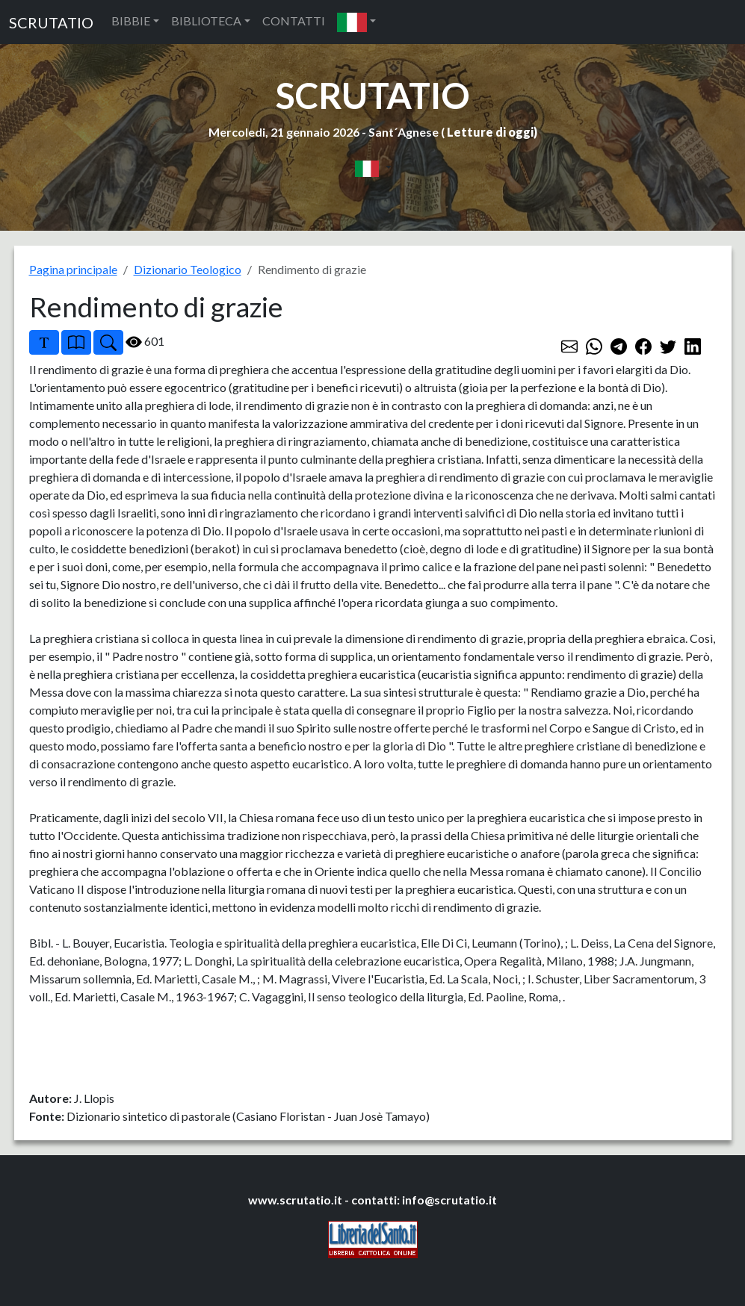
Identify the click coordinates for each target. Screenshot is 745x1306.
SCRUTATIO (51, 22)
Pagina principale (73, 269)
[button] (356, 22)
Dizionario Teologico (187, 269)
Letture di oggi (490, 132)
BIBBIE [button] (130, 20)
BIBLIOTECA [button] (206, 20)
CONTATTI (293, 20)
